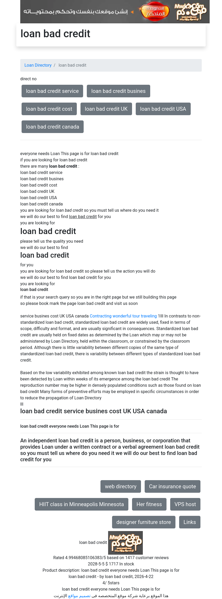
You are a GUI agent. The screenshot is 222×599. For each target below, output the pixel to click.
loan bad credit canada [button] (52, 127)
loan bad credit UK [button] (106, 109)
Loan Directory (38, 65)
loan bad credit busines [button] (118, 91)
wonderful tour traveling (135, 316)
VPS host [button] (185, 504)
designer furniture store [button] (144, 522)
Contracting (101, 316)
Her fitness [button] (149, 504)
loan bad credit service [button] (52, 91)
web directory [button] (121, 486)
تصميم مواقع (79, 595)
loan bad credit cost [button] (49, 109)
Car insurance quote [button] (172, 486)
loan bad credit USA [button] (163, 109)
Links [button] (190, 522)
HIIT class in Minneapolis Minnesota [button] (81, 504)
